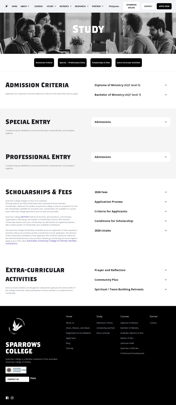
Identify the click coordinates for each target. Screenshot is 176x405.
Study (99, 316)
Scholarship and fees (106, 328)
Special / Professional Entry (72, 62)
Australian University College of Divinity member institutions (41, 242)
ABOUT (24, 6)
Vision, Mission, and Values (78, 328)
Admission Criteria (44, 62)
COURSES (38, 6)
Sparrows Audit (127, 343)
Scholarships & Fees (101, 62)
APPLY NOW (164, 6)
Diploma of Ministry (129, 323)
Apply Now (71, 338)
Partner (154, 316)
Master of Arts (126, 338)
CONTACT (148, 6)
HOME (14, 6)
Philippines (114, 6)
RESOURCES (80, 6)
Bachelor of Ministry (129, 328)
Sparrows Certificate (129, 348)
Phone (33, 378)
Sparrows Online (131, 6)
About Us (70, 323)
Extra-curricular (103, 333)
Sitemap (69, 348)
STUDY (50, 6)
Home (69, 316)
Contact (153, 323)
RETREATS (64, 6)
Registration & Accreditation (78, 333)
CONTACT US (13, 379)
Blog (68, 343)
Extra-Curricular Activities (128, 62)
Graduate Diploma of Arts (131, 333)
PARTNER (96, 6)
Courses (124, 316)
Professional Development (132, 353)
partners (25, 216)
